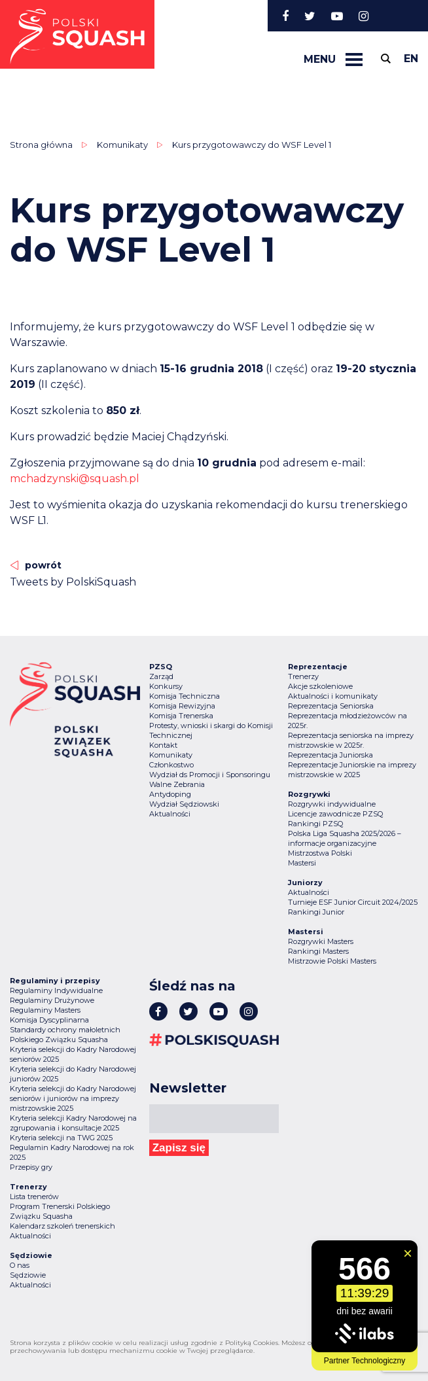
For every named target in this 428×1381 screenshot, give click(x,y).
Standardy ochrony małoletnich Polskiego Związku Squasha (65, 1034)
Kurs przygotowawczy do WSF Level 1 (251, 144)
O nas (19, 1265)
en (411, 58)
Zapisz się (178, 1148)
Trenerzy (303, 676)
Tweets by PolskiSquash (73, 582)
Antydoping (170, 794)
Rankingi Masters (318, 951)
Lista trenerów (34, 1196)
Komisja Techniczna (184, 696)
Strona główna (41, 144)
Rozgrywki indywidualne (332, 804)
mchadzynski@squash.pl (74, 478)
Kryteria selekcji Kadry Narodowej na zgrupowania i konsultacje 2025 (73, 1122)
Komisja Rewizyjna (182, 705)
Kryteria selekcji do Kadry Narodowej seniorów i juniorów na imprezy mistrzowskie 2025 (73, 1098)
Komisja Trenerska (181, 715)
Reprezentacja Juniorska (330, 755)
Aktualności (169, 813)
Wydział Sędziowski (184, 804)
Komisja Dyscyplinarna (49, 1019)
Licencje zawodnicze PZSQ (335, 813)
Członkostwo (171, 764)
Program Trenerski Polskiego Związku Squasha (60, 1211)
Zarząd (161, 676)
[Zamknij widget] (407, 1253)
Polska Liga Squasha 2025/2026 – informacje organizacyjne (344, 838)
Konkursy (166, 686)
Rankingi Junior (316, 912)
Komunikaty (122, 144)
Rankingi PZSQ (315, 823)
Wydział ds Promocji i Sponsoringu (209, 774)
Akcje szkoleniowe (320, 686)
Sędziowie (28, 1275)
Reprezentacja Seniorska (331, 705)
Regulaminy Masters (45, 1010)
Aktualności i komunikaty (333, 696)
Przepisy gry (31, 1167)
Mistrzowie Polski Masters (332, 961)
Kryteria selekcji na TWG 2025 (61, 1137)
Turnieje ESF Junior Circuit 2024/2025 (353, 902)
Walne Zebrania (177, 784)
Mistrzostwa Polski (320, 853)
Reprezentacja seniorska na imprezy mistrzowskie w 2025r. (351, 740)
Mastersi (302, 862)
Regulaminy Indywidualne (56, 990)
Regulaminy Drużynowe (52, 1000)
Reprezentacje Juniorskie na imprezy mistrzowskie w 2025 (352, 769)
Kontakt (163, 745)
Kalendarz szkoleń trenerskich (62, 1226)
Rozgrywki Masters (320, 941)
